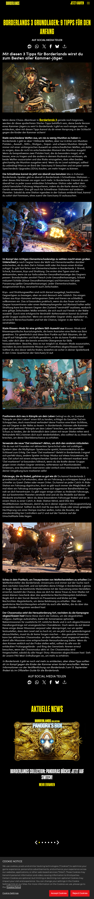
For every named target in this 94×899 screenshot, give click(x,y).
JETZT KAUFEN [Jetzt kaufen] (77, 3)
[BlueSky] (57, 46)
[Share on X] (44, 46)
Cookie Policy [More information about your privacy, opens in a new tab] (13, 889)
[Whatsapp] (37, 46)
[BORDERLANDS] (12, 3)
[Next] (58, 842)
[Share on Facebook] (51, 46)
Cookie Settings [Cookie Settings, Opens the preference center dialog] (10, 895)
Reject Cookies (79, 895)
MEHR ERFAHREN (47, 784)
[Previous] (36, 842)
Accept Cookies (59, 895)
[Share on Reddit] (29, 46)
